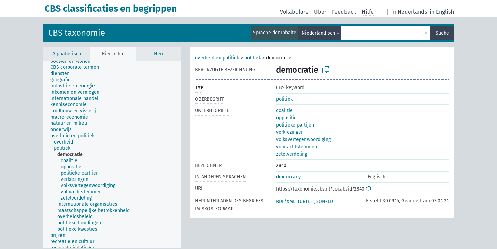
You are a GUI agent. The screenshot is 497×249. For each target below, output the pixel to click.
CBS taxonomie (76, 33)
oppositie (286, 118)
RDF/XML (285, 201)
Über (320, 12)
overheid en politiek (217, 58)
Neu (158, 54)
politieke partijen (295, 125)
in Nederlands (409, 12)
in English (442, 12)
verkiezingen (290, 132)
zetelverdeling (291, 154)
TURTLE (305, 201)
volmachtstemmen (296, 147)
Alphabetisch (66, 54)
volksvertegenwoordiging (303, 139)
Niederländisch (318, 33)
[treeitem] (73, 61)
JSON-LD (323, 201)
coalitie (284, 110)
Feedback (344, 12)
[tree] (112, 154)
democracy (288, 177)
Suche (442, 33)
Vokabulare (294, 12)
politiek (252, 58)
